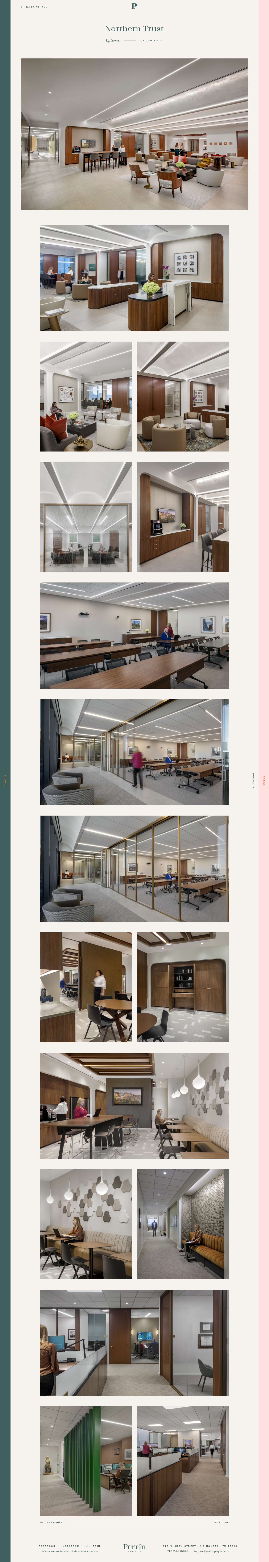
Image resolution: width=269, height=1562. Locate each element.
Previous (51, 1522)
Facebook (47, 1546)
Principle (82, 1551)
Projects (253, 781)
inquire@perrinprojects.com (212, 1551)
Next (221, 1522)
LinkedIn (93, 1546)
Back (34, 7)
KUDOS (94, 1551)
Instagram (71, 1546)
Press (264, 781)
